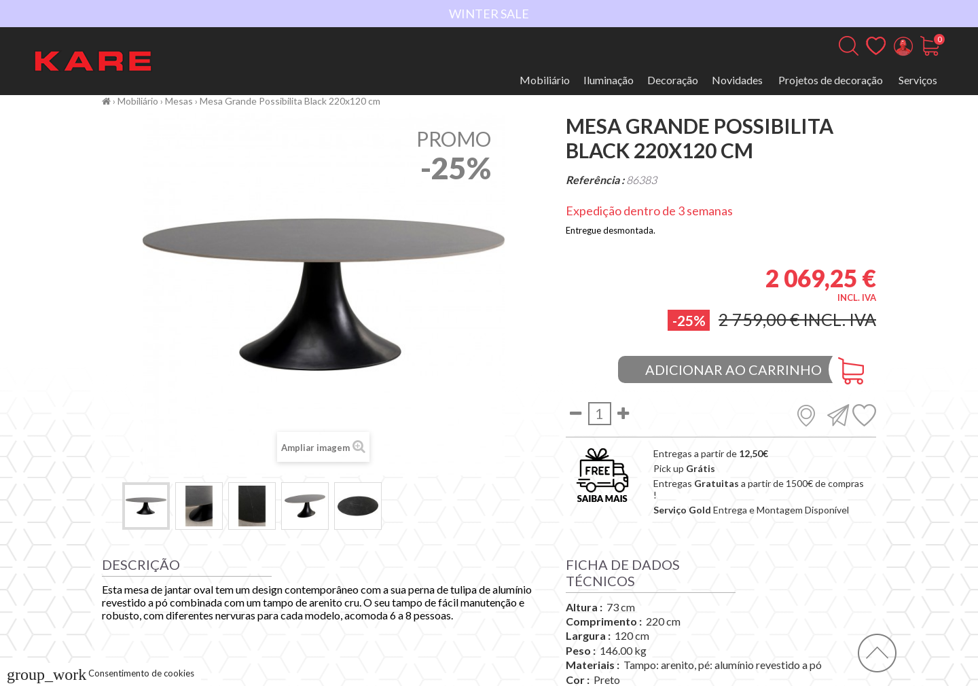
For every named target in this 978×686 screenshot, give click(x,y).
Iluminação (608, 79)
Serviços (918, 79)
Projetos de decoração (830, 79)
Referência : (595, 179)
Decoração (672, 79)
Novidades (737, 79)
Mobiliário (545, 79)
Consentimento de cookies (100, 673)
